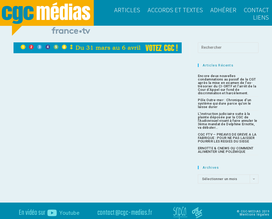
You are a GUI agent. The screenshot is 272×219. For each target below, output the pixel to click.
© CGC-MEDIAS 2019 (253, 208)
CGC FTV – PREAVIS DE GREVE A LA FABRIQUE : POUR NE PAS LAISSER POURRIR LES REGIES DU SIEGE (227, 134)
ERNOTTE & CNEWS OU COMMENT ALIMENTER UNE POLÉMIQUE (226, 146)
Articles (127, 9)
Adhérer (223, 9)
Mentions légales (254, 211)
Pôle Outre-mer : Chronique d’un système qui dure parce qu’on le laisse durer (224, 100)
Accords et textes (175, 9)
